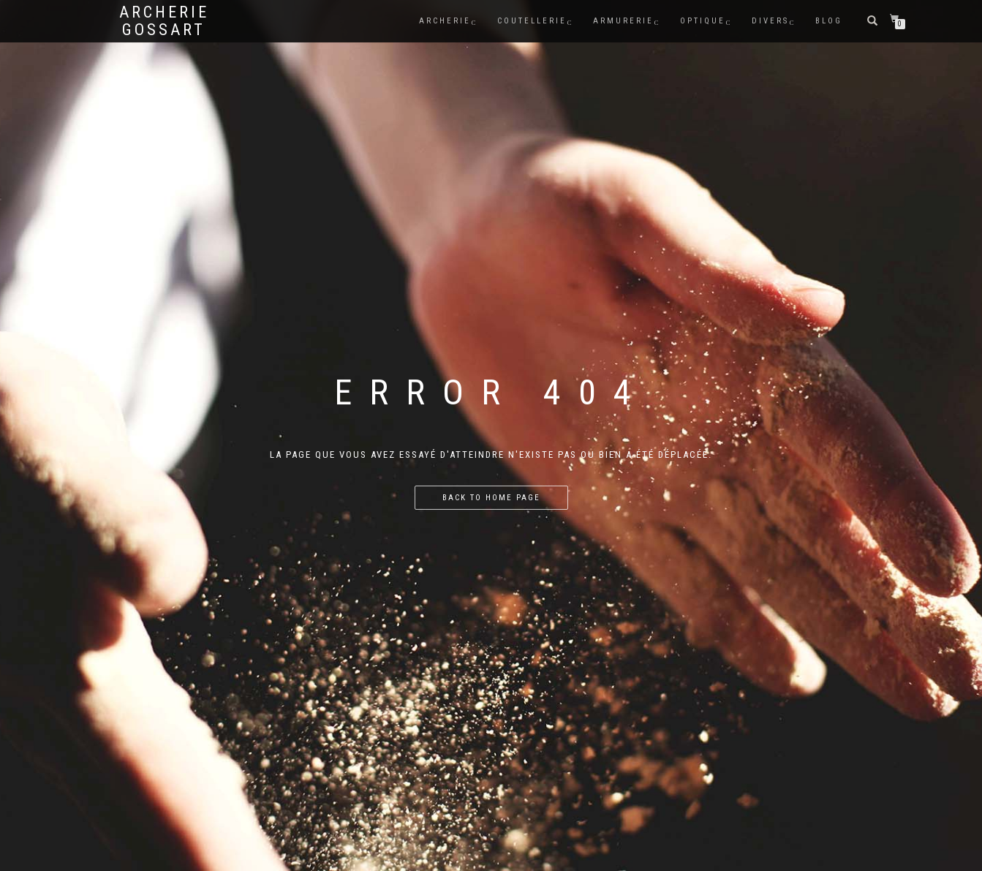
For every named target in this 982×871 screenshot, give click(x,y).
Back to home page (491, 497)
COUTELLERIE (532, 21)
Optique (702, 21)
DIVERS (770, 21)
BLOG (828, 21)
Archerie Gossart (164, 21)
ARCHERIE (445, 21)
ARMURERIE (623, 21)
